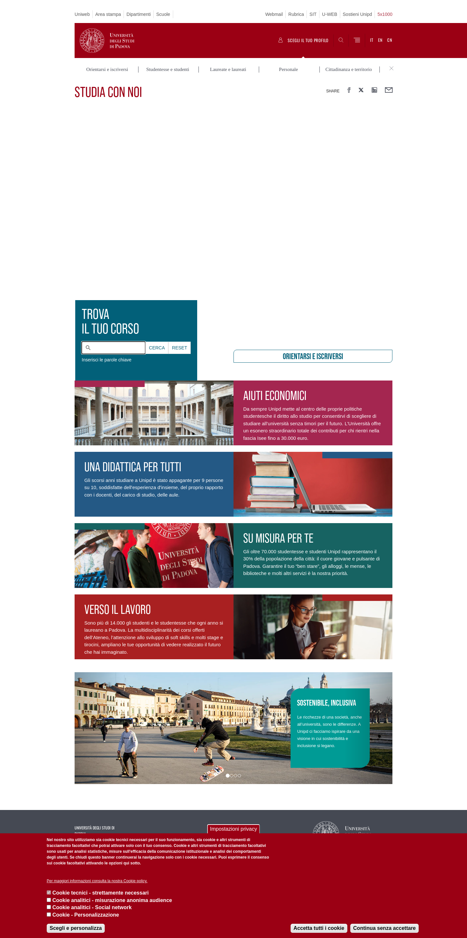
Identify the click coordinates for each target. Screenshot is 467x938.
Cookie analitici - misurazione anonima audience (112, 900)
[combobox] (113, 348)
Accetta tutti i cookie (318, 928)
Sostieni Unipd (357, 14)
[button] (98, 728)
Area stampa (108, 14)
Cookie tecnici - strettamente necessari (100, 893)
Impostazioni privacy (233, 829)
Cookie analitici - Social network (92, 907)
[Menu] (357, 40)
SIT (313, 14)
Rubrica (296, 14)
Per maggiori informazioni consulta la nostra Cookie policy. (97, 881)
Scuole (163, 14)
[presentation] (233, 225)
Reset (179, 348)
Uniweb (82, 14)
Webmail (274, 14)
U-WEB (329, 14)
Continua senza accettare (384, 928)
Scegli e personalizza (76, 928)
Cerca (156, 348)
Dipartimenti (138, 14)
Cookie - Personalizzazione (85, 915)
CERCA (156, 348)
